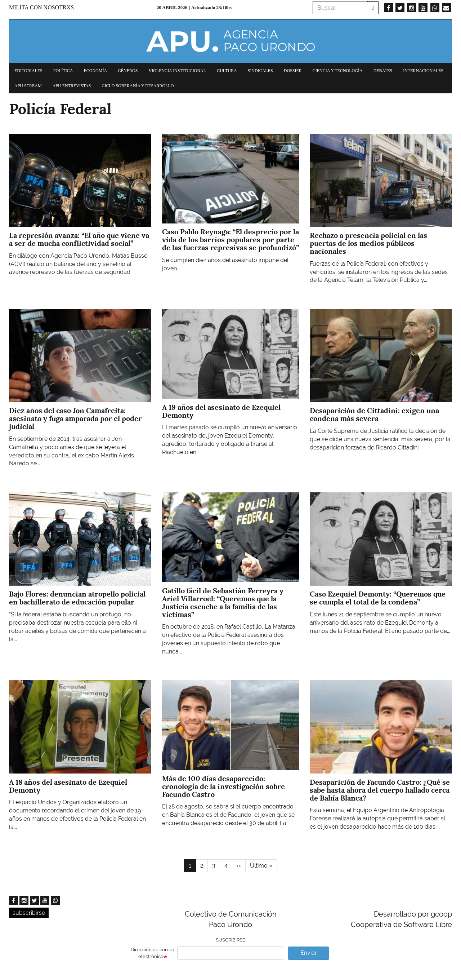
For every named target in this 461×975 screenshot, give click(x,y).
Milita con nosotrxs (41, 7)
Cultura (227, 70)
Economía (95, 70)
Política (63, 70)
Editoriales (28, 70)
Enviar (308, 952)
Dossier (293, 70)
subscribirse (29, 912)
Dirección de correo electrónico (152, 953)
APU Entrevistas (72, 85)
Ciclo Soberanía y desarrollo (138, 85)
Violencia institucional (177, 70)
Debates (383, 70)
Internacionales (423, 70)
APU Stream (28, 85)
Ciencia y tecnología (338, 70)
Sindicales (260, 70)
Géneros (128, 70)
